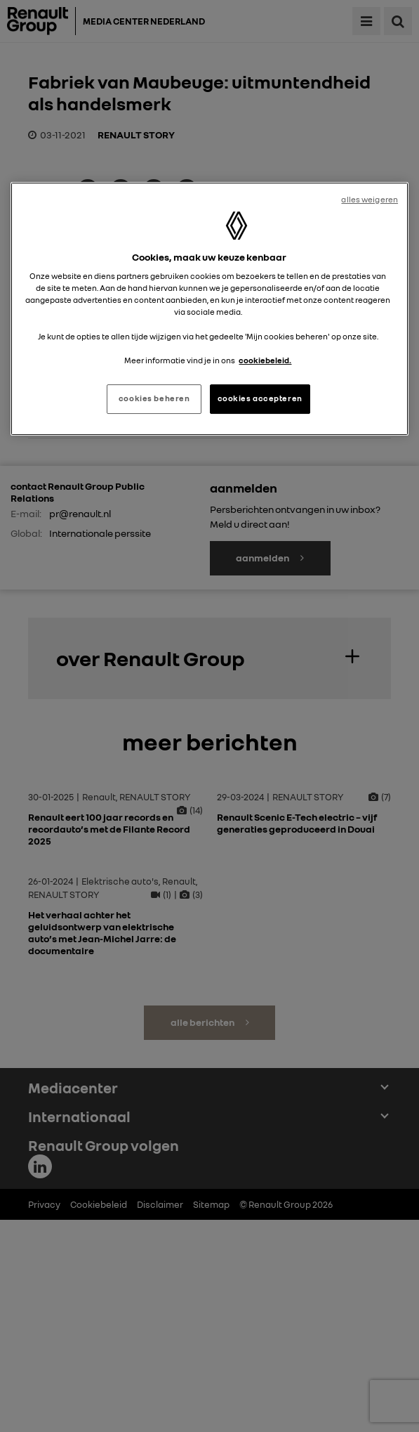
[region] (209, 309)
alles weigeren (369, 199)
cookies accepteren (260, 398)
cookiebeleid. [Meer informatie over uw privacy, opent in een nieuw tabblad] (265, 360)
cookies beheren (154, 398)
